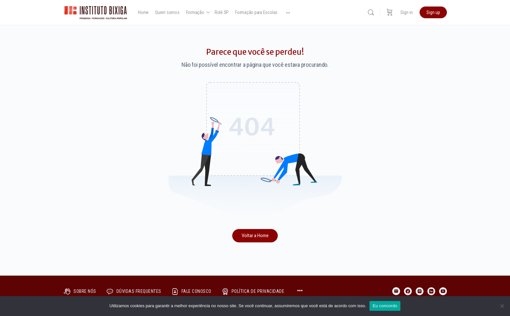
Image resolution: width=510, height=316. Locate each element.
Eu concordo (385, 305)
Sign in (406, 12)
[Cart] (389, 12)
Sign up (433, 12)
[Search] (370, 12)
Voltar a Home (255, 235)
